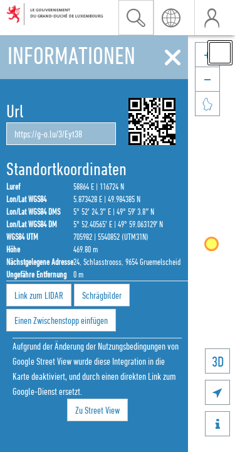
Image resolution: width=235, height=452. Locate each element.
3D (218, 361)
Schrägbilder (102, 295)
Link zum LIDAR (38, 295)
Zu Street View (97, 410)
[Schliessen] (172, 57)
